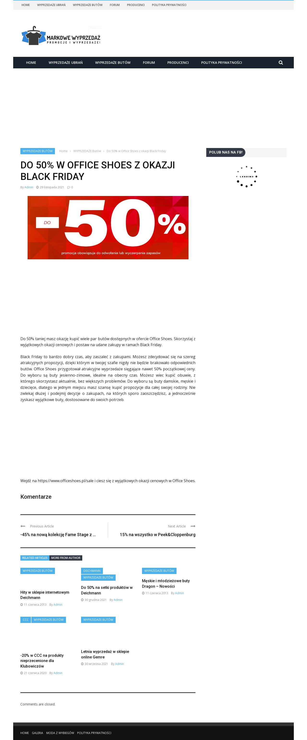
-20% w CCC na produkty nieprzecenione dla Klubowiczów (42, 661)
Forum (115, 5)
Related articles (34, 558)
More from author (65, 558)
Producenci (136, 5)
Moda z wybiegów (60, 733)
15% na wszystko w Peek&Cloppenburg (157, 534)
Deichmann (91, 571)
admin (28, 187)
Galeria (37, 733)
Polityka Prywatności (169, 5)
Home (26, 5)
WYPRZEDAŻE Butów (87, 5)
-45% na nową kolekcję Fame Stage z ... (58, 534)
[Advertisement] (153, 103)
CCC (26, 620)
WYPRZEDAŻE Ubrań (51, 5)
